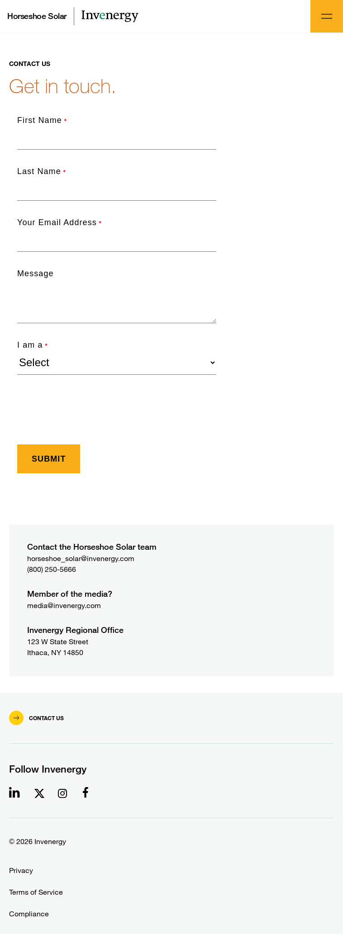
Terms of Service (36, 892)
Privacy (21, 870)
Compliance (29, 913)
